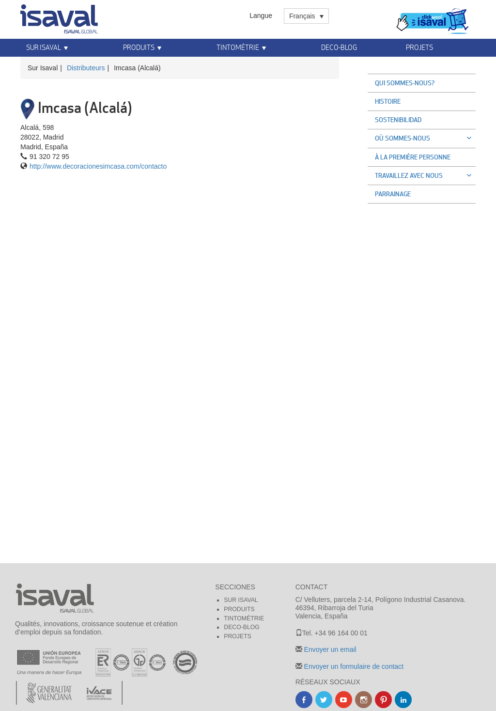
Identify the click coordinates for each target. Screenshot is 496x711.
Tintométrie (238, 47)
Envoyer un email (329, 649)
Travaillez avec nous (425, 175)
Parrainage (393, 194)
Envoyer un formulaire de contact (352, 666)
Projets (419, 47)
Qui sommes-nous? (404, 83)
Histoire (388, 101)
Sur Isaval (43, 47)
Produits (139, 47)
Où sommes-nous (425, 138)
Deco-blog (339, 47)
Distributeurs (86, 68)
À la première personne (412, 157)
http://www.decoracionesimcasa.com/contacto (98, 166)
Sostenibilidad (398, 119)
